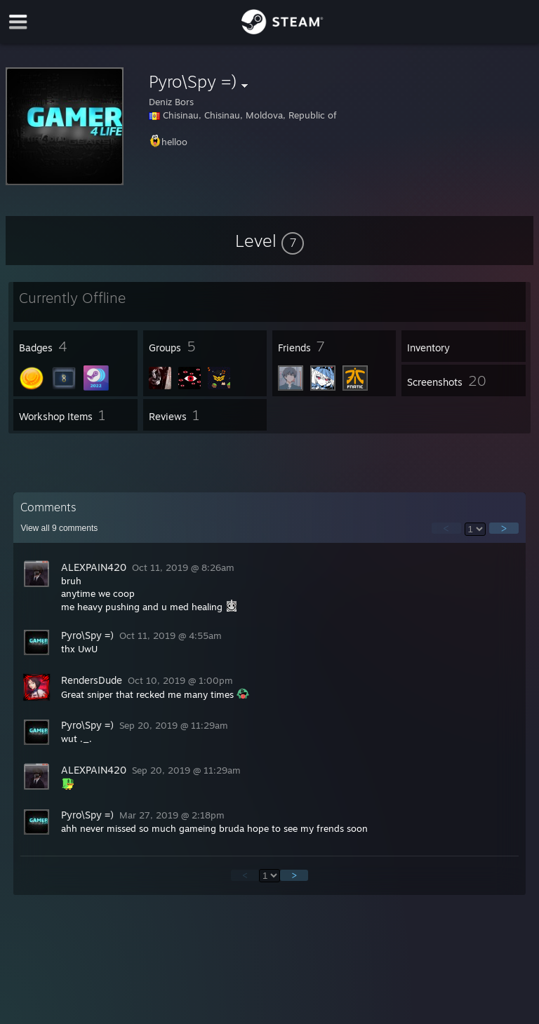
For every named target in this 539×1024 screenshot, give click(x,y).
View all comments (59, 528)
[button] (269, 241)
